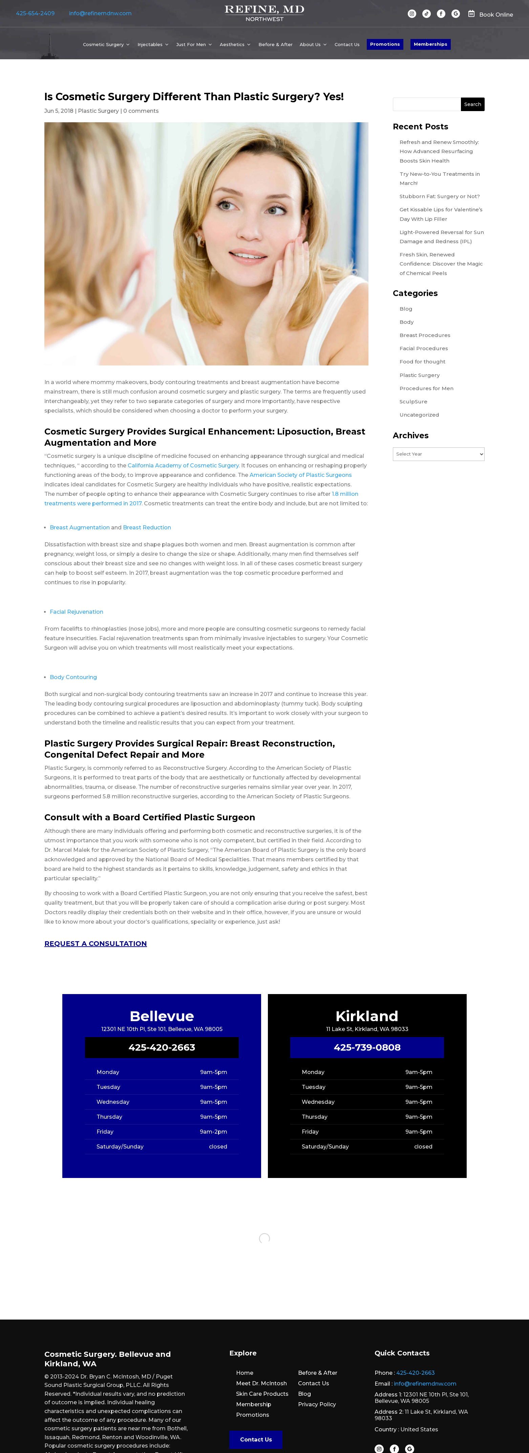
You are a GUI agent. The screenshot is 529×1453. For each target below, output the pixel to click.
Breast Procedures (425, 335)
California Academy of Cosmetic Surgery (183, 465)
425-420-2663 (162, 1047)
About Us (310, 44)
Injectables (150, 44)
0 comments (141, 111)
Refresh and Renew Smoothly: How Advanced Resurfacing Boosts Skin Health (439, 151)
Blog (406, 309)
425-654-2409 (35, 13)
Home (244, 1373)
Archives (411, 435)
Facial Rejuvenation (76, 612)
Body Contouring (73, 677)
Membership (253, 1404)
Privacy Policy (317, 1404)
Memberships (430, 44)
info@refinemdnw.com (100, 13)
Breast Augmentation (80, 527)
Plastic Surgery (98, 111)
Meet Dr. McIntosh (261, 1383)
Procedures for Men (426, 388)
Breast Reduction (147, 527)
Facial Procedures (424, 348)
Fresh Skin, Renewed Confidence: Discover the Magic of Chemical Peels (441, 263)
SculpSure (413, 401)
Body (407, 322)
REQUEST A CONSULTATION (95, 944)
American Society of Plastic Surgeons (301, 475)
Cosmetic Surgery (103, 44)
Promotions (385, 44)
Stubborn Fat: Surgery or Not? (440, 196)
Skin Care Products (262, 1394)
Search (472, 104)
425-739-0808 (367, 1047)
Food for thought (422, 361)
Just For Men (191, 44)
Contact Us (347, 44)
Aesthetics (232, 44)
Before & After (275, 44)
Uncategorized (419, 415)
